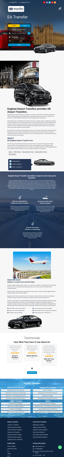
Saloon (10, 152)
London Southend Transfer (14, 434)
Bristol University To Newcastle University (15, 395)
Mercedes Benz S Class (28, 152)
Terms (9, 453)
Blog (8, 456)
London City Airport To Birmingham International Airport (48, 406)
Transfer (14, 25)
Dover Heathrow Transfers (40, 437)
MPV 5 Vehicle (17, 152)
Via (29, 33)
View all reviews (32, 372)
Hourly (25, 25)
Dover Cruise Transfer (39, 432)
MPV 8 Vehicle (12, 154)
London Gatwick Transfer (14, 427)
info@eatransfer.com (24, 2)
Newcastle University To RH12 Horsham (15, 398)
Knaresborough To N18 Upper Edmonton (47, 393)
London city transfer (13, 425)
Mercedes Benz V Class (41, 152)
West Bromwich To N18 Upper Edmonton (47, 398)
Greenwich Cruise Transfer (40, 429)
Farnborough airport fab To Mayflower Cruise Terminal (47, 411)
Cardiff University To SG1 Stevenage (15, 390)
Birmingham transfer (38, 425)
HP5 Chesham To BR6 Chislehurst (16, 406)
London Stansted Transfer (14, 437)
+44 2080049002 (12, 2)
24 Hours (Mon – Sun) (40, 455)
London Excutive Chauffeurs (14, 439)
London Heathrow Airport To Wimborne (47, 409)
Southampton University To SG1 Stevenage (16, 393)
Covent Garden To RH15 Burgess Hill (15, 411)
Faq (8, 451)
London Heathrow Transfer (14, 429)
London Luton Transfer (13, 432)
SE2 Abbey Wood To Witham (15, 403)
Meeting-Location (12, 448)
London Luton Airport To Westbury (48, 403)
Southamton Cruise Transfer (40, 434)
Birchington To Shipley (47, 395)
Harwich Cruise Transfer (39, 427)
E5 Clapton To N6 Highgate (15, 409)
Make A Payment (11, 446)
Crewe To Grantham (47, 390)
